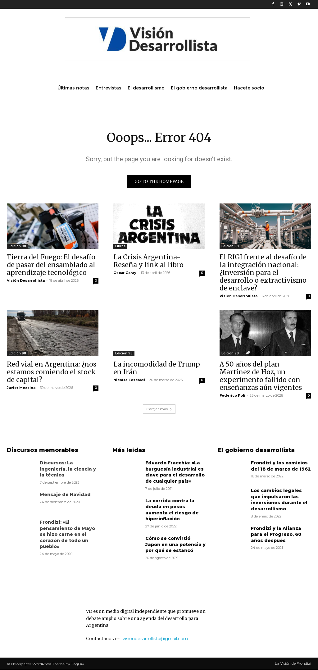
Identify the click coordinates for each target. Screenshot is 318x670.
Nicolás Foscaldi (129, 380)
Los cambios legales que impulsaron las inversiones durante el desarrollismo (279, 500)
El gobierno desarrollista (256, 450)
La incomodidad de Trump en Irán (156, 368)
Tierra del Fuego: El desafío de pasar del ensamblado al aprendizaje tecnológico (51, 265)
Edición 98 (17, 246)
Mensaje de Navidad (65, 495)
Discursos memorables (42, 450)
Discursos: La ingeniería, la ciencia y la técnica (68, 469)
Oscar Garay (124, 273)
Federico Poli (232, 395)
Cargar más (159, 409)
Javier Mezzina (21, 387)
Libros (120, 246)
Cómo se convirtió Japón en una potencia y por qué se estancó (175, 545)
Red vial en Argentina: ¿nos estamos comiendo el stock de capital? (51, 372)
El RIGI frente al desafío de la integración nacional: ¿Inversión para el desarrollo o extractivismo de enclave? (263, 273)
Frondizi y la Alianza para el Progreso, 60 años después (276, 534)
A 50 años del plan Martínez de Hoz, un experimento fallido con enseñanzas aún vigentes (261, 376)
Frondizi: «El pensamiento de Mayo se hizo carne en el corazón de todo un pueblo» (67, 534)
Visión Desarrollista (26, 281)
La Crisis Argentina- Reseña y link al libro (148, 261)
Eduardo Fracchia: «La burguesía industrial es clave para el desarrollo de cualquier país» (175, 472)
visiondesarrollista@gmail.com (155, 639)
